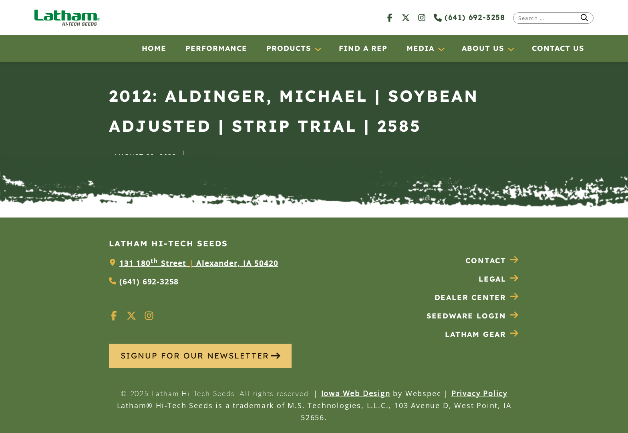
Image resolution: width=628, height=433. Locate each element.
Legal (499, 279)
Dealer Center (477, 297)
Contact (492, 260)
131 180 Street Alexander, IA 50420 (198, 263)
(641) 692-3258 (469, 17)
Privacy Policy (479, 393)
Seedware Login (473, 315)
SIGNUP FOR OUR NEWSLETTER (200, 355)
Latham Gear (475, 334)
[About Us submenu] (511, 49)
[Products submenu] (318, 49)
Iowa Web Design (355, 393)
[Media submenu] (441, 49)
